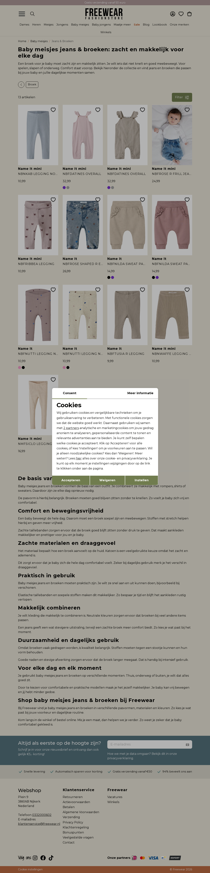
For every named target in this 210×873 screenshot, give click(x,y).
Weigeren (107, 480)
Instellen (142, 480)
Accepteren (70, 480)
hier (79, 458)
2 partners (71, 428)
